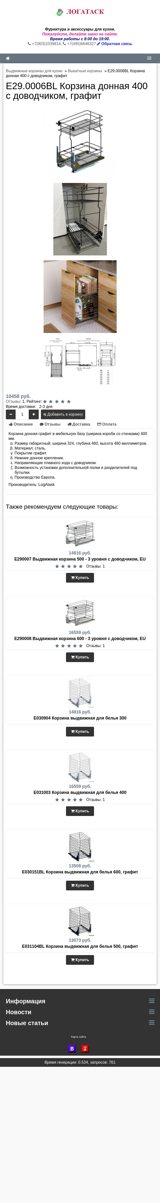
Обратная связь (114, 44)
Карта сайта (78, 1036)
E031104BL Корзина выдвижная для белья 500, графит (80, 946)
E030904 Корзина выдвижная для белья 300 (80, 718)
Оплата (106, 424)
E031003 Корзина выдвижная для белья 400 (80, 792)
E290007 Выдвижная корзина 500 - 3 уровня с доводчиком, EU (80, 559)
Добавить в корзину (63, 414)
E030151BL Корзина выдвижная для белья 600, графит (80, 872)
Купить (80, 578)
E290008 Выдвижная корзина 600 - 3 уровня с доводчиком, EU (80, 638)
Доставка (78, 424)
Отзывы (13, 401)
